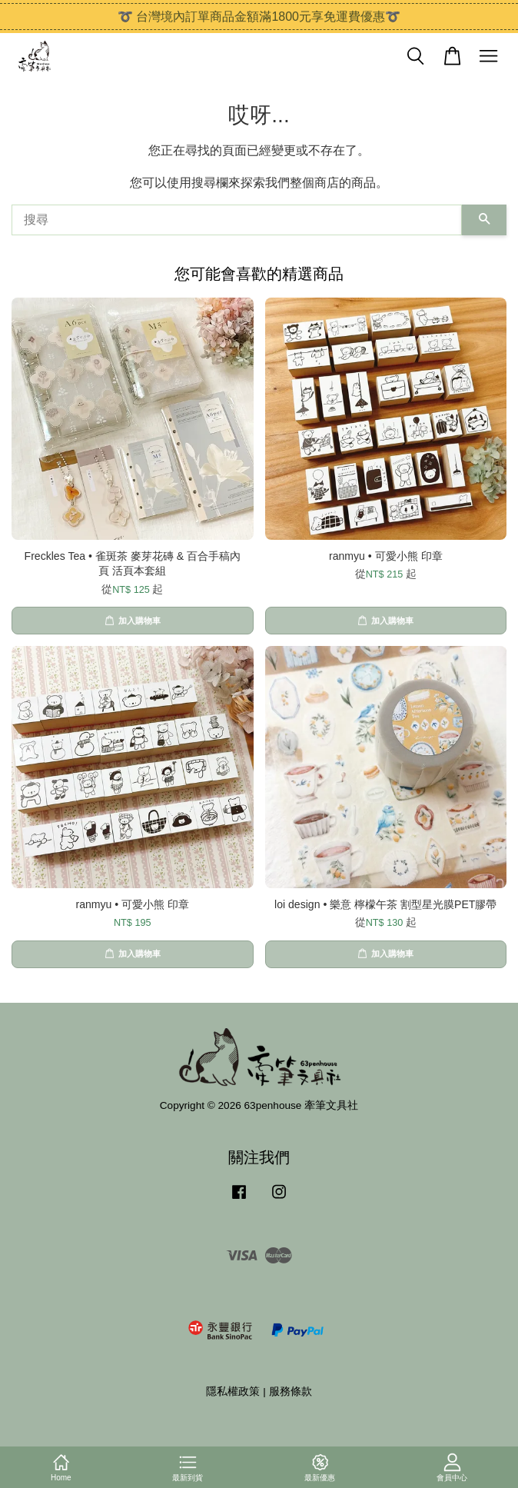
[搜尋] (237, 220)
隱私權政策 (233, 1391)
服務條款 (290, 1391)
